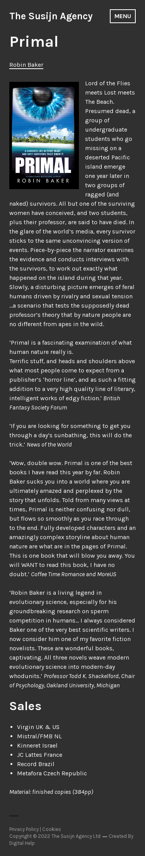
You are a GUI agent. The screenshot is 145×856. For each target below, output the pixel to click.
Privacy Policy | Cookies (35, 829)
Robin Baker (26, 64)
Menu (122, 16)
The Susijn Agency (51, 16)
